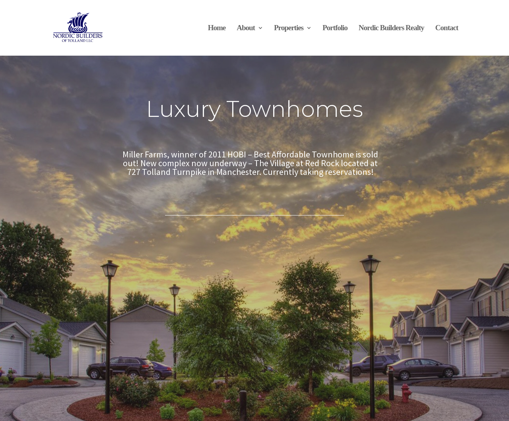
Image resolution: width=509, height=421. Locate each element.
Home (217, 27)
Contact (446, 27)
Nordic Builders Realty (391, 27)
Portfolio (335, 27)
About (246, 27)
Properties (288, 27)
